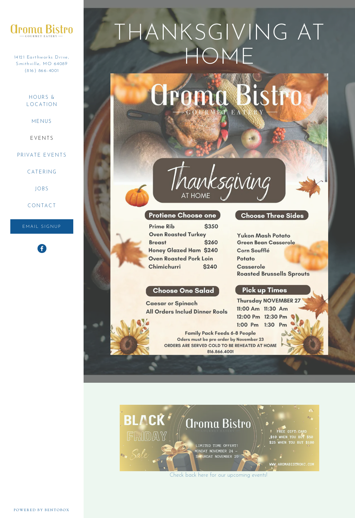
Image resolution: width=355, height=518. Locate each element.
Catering (42, 172)
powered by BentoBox (49, 510)
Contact (42, 206)
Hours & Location (41, 101)
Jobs (42, 189)
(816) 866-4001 (42, 70)
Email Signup (41, 226)
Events (42, 138)
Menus (42, 121)
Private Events (42, 155)
